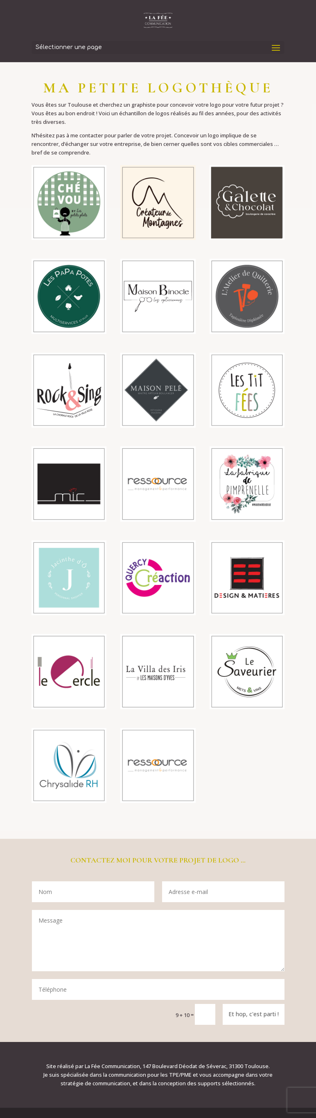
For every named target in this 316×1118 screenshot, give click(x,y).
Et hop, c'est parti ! (253, 1014)
